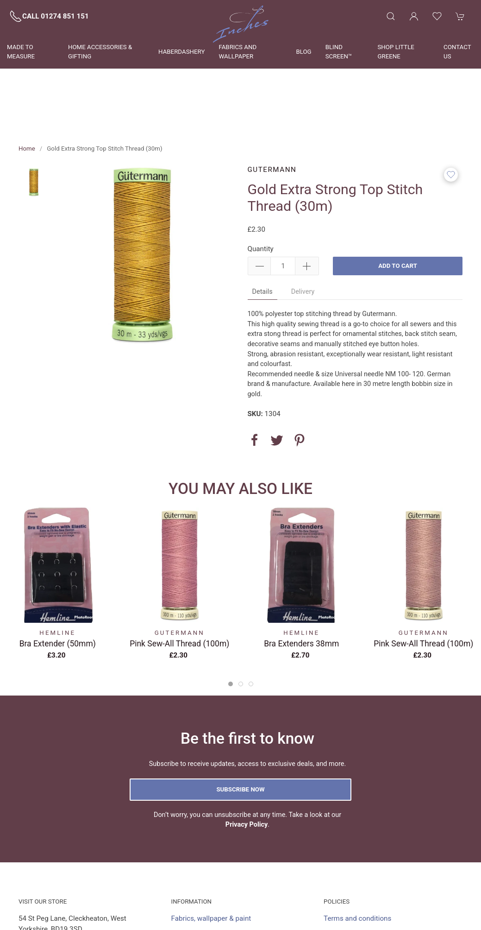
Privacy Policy (246, 782)
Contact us (457, 52)
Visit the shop (192, 907)
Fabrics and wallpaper (237, 52)
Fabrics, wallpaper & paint (211, 876)
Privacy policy (345, 907)
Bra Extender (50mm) (57, 601)
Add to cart (397, 223)
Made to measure (21, 52)
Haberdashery (181, 51)
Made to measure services (212, 891)
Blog (303, 51)
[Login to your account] (413, 16)
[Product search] (390, 16)
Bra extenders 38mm (301, 601)
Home (27, 106)
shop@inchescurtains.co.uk (82, 917)
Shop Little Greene (395, 52)
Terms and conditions (357, 876)
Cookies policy (346, 891)
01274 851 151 (54, 902)
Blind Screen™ (338, 52)
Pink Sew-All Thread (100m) (179, 601)
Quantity (261, 206)
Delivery (303, 249)
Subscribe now (240, 747)
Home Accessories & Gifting (100, 52)
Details (262, 249)
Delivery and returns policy (365, 921)
